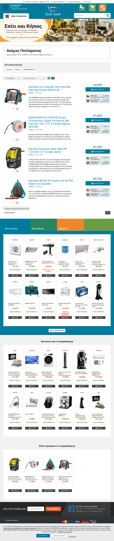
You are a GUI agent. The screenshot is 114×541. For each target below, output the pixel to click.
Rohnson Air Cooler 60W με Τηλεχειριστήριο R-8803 (65, 374)
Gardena (9, 69)
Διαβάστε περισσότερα (65, 532)
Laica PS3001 (29, 414)
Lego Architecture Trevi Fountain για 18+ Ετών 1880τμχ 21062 (14, 374)
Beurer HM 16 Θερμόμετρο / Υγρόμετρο (12, 263)
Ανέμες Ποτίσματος (45, 55)
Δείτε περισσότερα (57, 331)
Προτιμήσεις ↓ (72, 536)
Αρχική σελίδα (11, 55)
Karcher (17, 69)
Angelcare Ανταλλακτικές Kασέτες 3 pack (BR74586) (64, 264)
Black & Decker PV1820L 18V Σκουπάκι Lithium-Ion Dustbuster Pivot (98, 264)
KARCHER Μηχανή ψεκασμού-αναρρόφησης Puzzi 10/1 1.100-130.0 (14, 416)
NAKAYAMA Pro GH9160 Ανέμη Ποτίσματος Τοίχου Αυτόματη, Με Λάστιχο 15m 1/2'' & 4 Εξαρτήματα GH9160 (49, 122)
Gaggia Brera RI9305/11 (62, 414)
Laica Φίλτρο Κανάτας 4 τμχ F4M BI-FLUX (81, 305)
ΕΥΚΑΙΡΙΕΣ (63, 229)
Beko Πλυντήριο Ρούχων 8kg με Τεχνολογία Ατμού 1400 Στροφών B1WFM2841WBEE (47, 375)
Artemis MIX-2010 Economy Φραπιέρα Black (98, 305)
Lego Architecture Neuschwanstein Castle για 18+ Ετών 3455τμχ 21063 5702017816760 (98, 417)
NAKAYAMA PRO (29, 69)
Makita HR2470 (30, 303)
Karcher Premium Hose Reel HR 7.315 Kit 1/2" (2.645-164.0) (47, 150)
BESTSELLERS (11, 229)
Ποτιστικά (33, 55)
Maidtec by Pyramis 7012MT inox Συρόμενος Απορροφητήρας (31, 264)
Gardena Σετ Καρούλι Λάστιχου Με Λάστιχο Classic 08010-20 (49, 88)
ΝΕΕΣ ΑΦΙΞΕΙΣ (38, 229)
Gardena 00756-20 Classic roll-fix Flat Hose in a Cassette (50, 182)
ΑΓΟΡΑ (15, 275)
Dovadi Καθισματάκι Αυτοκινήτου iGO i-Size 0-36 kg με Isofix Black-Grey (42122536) (48, 417)
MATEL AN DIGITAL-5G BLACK (48, 304)
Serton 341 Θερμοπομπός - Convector (80, 263)
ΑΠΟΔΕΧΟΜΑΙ (43, 535)
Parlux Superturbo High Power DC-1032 (48, 262)
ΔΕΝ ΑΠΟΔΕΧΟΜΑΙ (59, 536)
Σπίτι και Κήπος (23, 55)
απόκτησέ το (97, 89)
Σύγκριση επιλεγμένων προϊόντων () (16, 208)
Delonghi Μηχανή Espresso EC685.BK (81, 372)
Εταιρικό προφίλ (12, 520)
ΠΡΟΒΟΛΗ (15, 490)
